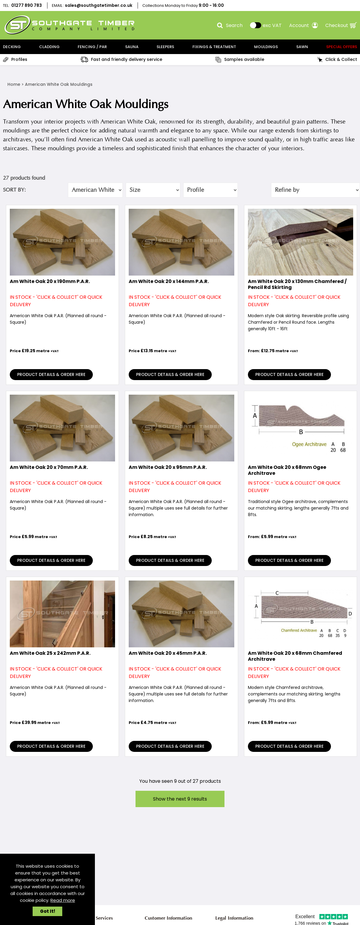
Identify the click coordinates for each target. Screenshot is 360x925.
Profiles (15, 59)
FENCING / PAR (92, 47)
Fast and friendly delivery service (121, 59)
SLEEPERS (165, 47)
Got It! (47, 911)
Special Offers (341, 47)
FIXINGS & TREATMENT (214, 47)
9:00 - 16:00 (211, 5)
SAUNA (131, 47)
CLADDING (49, 47)
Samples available (239, 59)
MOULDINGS (266, 47)
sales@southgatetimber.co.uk (98, 5)
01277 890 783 (26, 5)
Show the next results (180, 799)
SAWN (302, 47)
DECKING (12, 47)
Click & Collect (337, 59)
